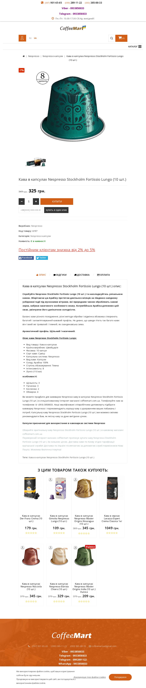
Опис (41, 274)
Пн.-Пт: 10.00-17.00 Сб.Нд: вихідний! (73, 18)
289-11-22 (73, 2)
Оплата (103, 274)
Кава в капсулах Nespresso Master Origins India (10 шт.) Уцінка (84, 587)
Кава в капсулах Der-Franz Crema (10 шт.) (31, 518)
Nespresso (36, 225)
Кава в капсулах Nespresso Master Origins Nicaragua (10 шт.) (84, 519)
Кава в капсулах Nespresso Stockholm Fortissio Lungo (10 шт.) (61, 457)
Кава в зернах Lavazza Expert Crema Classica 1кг (112, 518)
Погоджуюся (120, 677)
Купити (57, 201)
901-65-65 (53, 2)
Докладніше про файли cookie (90, 677)
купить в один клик (56, 210)
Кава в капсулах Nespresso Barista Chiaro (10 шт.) (59, 586)
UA (35, 38)
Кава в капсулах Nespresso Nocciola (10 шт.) (31, 586)
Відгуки (60, 274)
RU (30, 38)
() (121, 38)
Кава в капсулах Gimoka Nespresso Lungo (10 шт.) (59, 518)
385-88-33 (93, 2)
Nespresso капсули (40, 236)
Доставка (82, 274)
